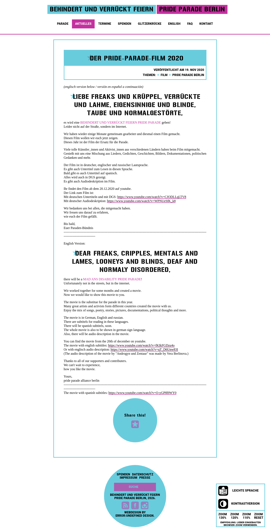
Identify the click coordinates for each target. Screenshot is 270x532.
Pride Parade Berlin (186, 75)
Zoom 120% (234, 516)
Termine (105, 22)
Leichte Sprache (238, 491)
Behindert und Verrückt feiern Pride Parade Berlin (135, 496)
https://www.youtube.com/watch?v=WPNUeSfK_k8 (141, 201)
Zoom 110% (246, 516)
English (174, 22)
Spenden (125, 22)
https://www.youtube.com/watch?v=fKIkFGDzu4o (141, 345)
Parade (63, 22)
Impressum (128, 477)
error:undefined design (134, 515)
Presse (144, 477)
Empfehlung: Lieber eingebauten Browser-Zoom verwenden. (240, 523)
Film (162, 75)
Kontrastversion (239, 504)
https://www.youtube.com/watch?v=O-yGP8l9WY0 (142, 393)
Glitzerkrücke (150, 22)
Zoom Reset (258, 516)
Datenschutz (142, 474)
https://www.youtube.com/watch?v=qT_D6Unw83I (144, 349)
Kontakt (206, 22)
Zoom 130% (222, 516)
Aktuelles (83, 22)
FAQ (190, 22)
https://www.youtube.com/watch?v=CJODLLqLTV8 (151, 197)
